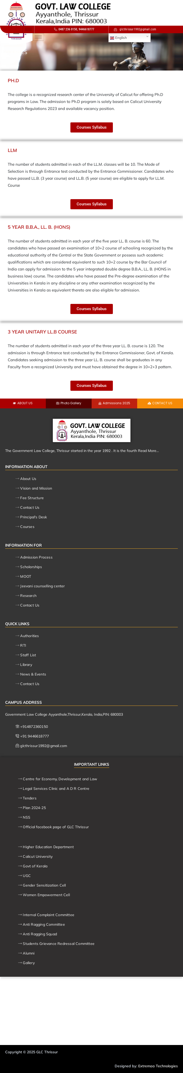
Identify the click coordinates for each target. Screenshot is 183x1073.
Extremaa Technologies (158, 1066)
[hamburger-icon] (28, 29)
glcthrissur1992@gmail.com (135, 29)
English (118, 38)
